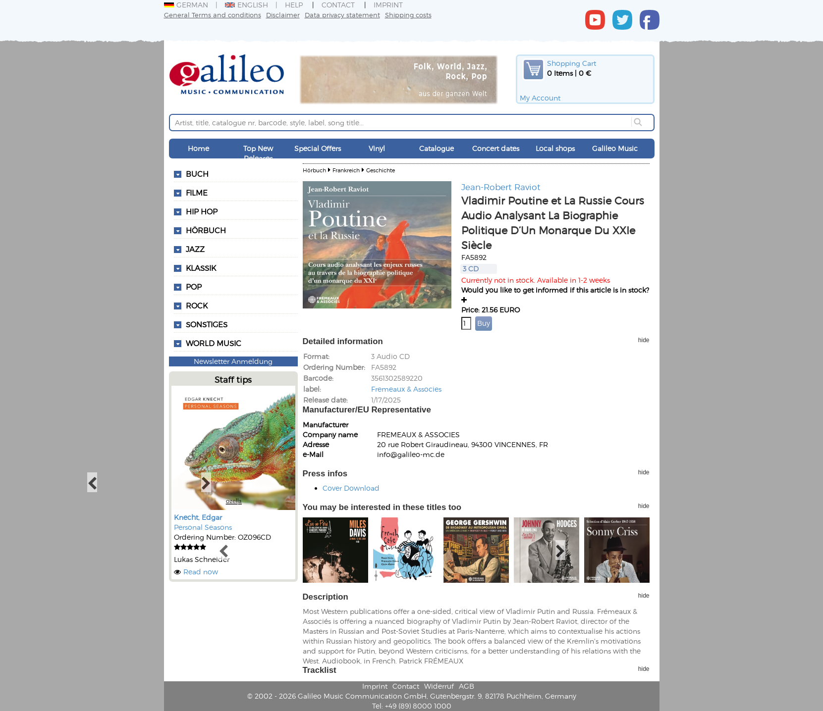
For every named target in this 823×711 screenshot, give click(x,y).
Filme (197, 192)
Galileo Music (615, 148)
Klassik (201, 267)
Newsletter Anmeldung (233, 361)
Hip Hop (202, 211)
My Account (540, 98)
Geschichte (380, 170)
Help (294, 4)
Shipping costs (408, 14)
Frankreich (346, 170)
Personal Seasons (203, 527)
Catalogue (436, 148)
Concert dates (495, 148)
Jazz (195, 249)
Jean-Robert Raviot (501, 187)
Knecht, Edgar (198, 517)
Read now (200, 571)
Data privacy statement (342, 14)
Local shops (555, 148)
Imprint (388, 4)
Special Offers (317, 148)
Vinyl (377, 148)
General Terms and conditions (212, 14)
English (246, 4)
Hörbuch (206, 230)
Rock (197, 305)
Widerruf (439, 686)
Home (198, 148)
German (186, 4)
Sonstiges (206, 324)
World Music (213, 343)
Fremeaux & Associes (406, 389)
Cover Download (351, 488)
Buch (197, 173)
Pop (194, 286)
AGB (466, 686)
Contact (338, 4)
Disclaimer (283, 14)
